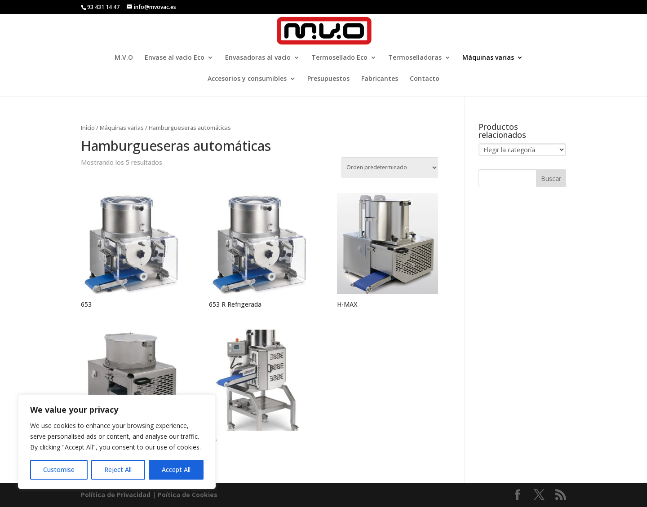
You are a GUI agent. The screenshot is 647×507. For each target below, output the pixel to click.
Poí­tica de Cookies (187, 494)
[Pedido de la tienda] (389, 167)
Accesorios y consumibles (247, 79)
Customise (59, 469)
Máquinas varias (488, 58)
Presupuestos (328, 79)
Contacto (424, 79)
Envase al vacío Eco (174, 58)
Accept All (176, 469)
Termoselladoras (415, 58)
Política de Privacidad (116, 494)
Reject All (118, 469)
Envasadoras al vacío (258, 58)
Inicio (88, 127)
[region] (117, 442)
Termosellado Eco (339, 58)
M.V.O (124, 58)
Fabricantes (379, 79)
